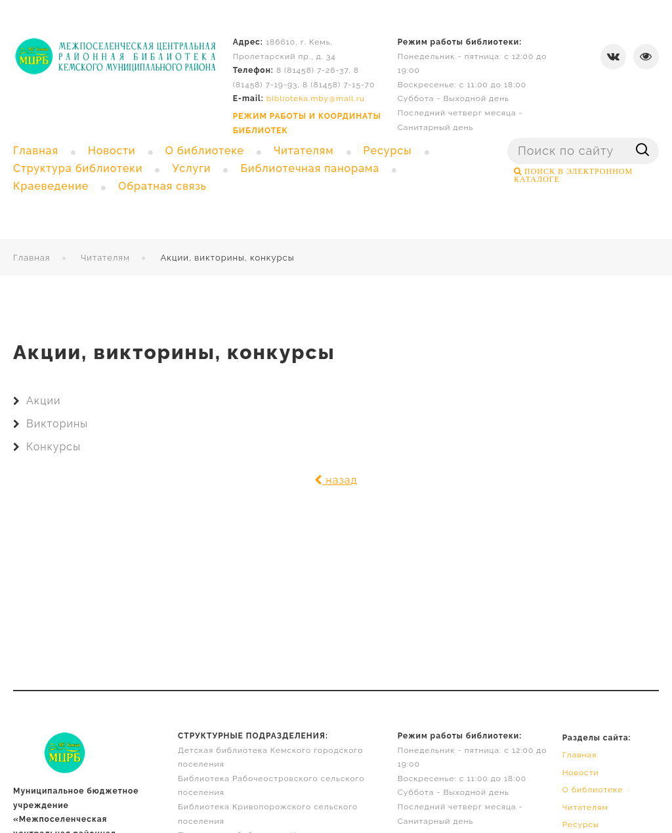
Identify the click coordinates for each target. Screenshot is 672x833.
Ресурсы (581, 824)
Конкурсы (53, 446)
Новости (580, 772)
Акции (43, 401)
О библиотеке (592, 789)
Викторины (57, 423)
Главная (32, 258)
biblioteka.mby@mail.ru (315, 98)
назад (336, 480)
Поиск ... (507, 138)
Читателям (105, 258)
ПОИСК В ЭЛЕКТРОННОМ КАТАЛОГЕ (573, 175)
